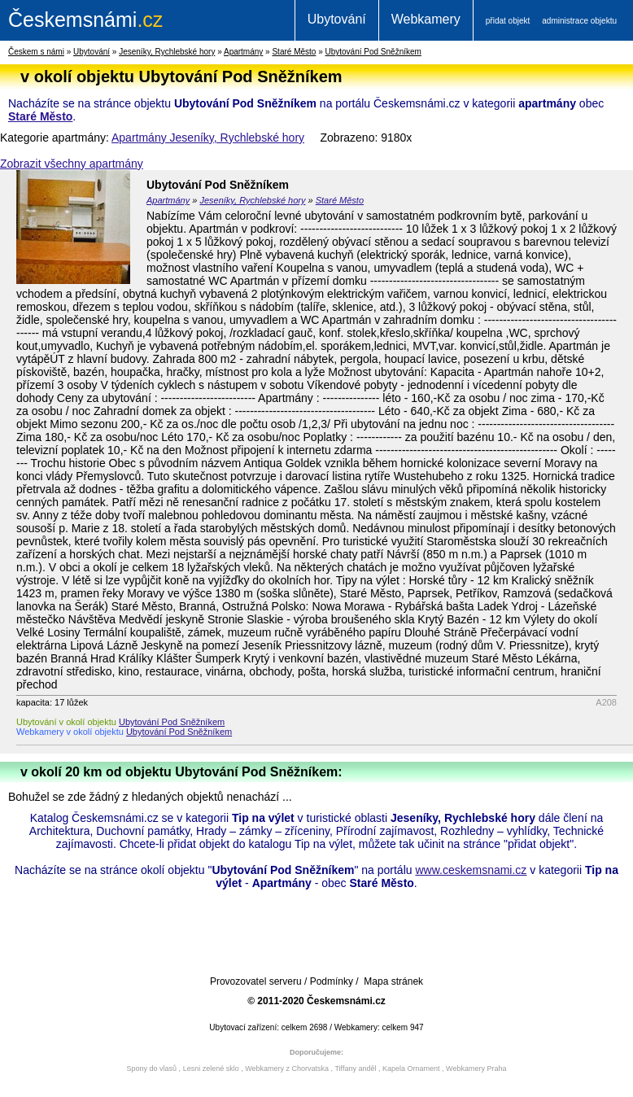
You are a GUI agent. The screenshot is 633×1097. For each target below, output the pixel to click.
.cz (85, 19)
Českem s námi (36, 51)
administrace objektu (579, 20)
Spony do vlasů (152, 1068)
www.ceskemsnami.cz (470, 869)
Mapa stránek (393, 981)
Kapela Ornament (411, 1068)
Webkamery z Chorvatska (287, 1068)
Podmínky (331, 981)
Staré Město (294, 51)
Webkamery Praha (476, 1068)
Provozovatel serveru (256, 981)
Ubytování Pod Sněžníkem (373, 51)
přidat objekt (508, 20)
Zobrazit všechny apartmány (71, 163)
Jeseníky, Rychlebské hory (167, 51)
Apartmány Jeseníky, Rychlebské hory (207, 137)
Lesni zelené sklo (211, 1068)
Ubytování (337, 19)
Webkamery (426, 19)
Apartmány (243, 51)
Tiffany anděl (355, 1068)
